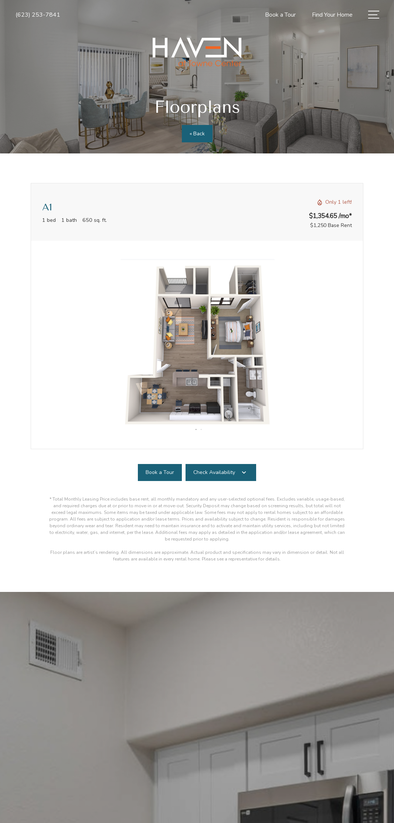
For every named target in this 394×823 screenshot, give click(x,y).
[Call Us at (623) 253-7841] (38, 15)
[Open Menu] (373, 14)
